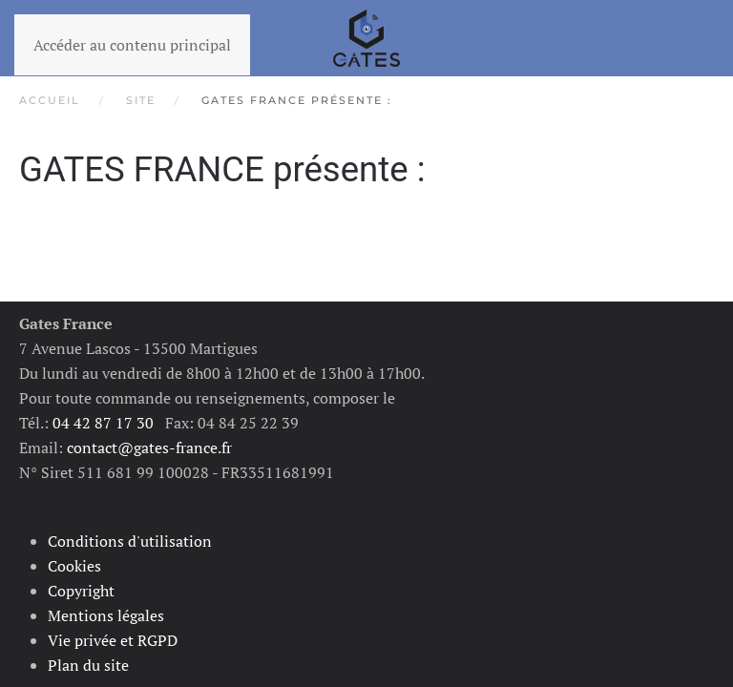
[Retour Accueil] (366, 38)
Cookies (74, 565)
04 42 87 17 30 (103, 422)
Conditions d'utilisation (130, 541)
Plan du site (88, 665)
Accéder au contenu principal (132, 44)
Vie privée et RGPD (113, 640)
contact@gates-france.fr (149, 447)
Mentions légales (106, 615)
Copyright (81, 590)
